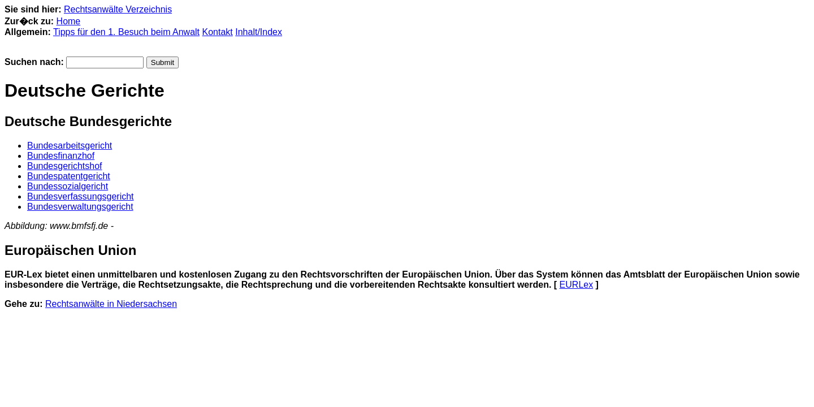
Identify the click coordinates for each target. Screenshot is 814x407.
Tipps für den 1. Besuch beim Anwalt (126, 32)
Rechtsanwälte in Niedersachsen (111, 304)
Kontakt (217, 32)
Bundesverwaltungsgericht (80, 206)
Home (69, 21)
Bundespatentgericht (68, 176)
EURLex (577, 284)
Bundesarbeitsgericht (69, 145)
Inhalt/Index (258, 32)
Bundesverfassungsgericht (80, 196)
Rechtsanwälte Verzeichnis (118, 9)
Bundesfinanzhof (60, 156)
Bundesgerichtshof (64, 166)
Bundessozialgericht (67, 186)
